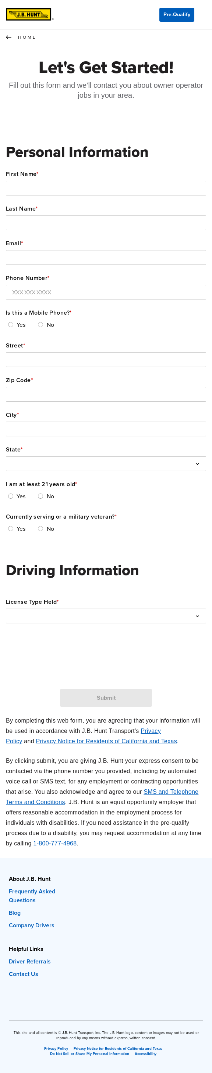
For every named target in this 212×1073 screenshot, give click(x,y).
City (12, 415)
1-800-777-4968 (55, 843)
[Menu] (203, 14)
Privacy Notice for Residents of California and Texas (106, 741)
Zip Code (19, 380)
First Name (22, 174)
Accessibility (145, 1053)
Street (15, 345)
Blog (15, 912)
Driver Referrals (30, 961)
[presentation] (106, 665)
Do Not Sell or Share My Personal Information (89, 1053)
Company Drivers (31, 925)
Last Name (22, 208)
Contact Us (23, 974)
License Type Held (32, 602)
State (14, 449)
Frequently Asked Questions (32, 895)
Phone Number (28, 278)
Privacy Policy (56, 1048)
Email (15, 243)
